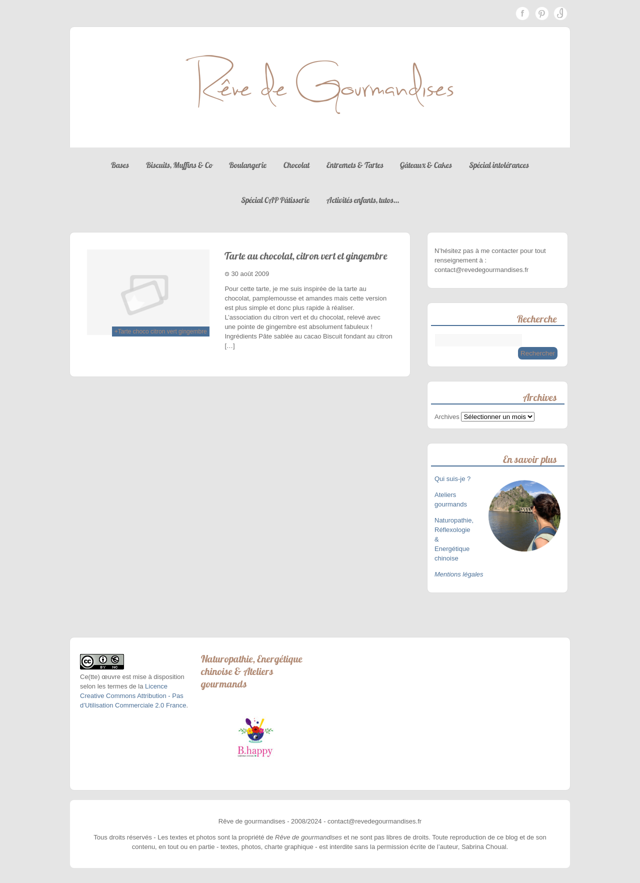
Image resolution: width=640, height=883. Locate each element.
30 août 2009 (250, 274)
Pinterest (541, 13)
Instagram (561, 13)
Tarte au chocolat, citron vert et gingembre (306, 256)
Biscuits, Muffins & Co (179, 165)
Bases (120, 165)
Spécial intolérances (499, 165)
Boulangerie (247, 165)
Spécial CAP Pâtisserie (275, 200)
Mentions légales (459, 574)
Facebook (523, 13)
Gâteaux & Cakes (426, 165)
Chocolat (297, 165)
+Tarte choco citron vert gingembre (160, 331)
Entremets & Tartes (355, 165)
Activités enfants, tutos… (362, 200)
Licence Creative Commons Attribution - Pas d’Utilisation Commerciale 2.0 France (133, 695)
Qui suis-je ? (453, 478)
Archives (447, 416)
